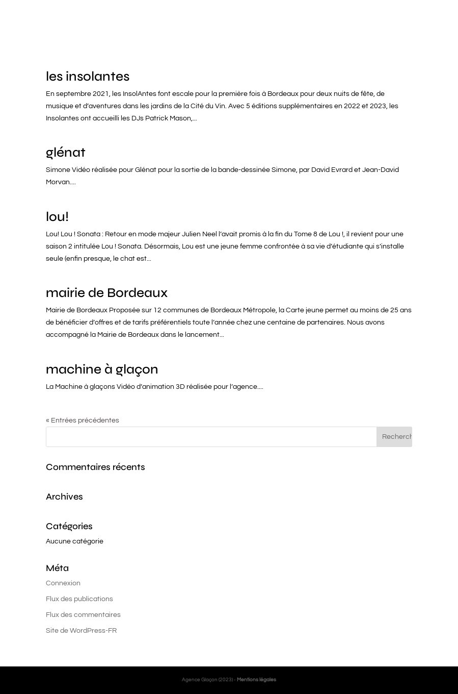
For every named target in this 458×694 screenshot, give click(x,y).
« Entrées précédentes (82, 420)
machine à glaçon (102, 369)
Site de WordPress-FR (81, 630)
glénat (66, 152)
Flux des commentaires (83, 614)
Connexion (63, 583)
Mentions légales (256, 679)
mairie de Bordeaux (107, 293)
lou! (57, 217)
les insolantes (87, 76)
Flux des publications (79, 599)
